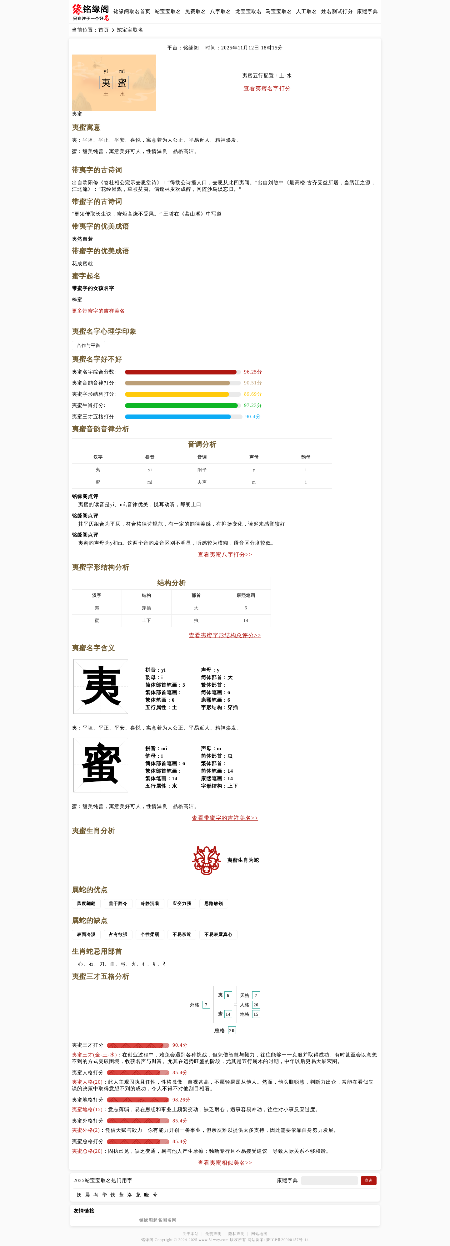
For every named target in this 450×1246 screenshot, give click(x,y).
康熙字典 (367, 11)
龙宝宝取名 (248, 11)
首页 (103, 30)
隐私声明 (236, 1234)
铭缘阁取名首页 (132, 11)
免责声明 (213, 1234)
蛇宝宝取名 (168, 11)
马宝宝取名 (279, 11)
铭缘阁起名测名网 (158, 1220)
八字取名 (220, 11)
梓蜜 (77, 299)
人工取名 (306, 11)
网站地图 (259, 1234)
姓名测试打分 (337, 11)
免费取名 (195, 11)
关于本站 (190, 1234)
